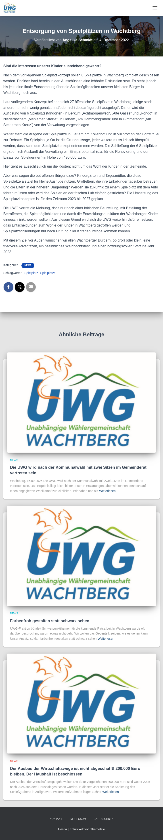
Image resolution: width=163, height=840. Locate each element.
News (28, 265)
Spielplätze (48, 273)
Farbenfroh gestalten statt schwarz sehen (49, 621)
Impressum (78, 819)
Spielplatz (31, 273)
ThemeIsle (97, 829)
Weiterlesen (107, 491)
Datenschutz (103, 819)
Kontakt (56, 819)
